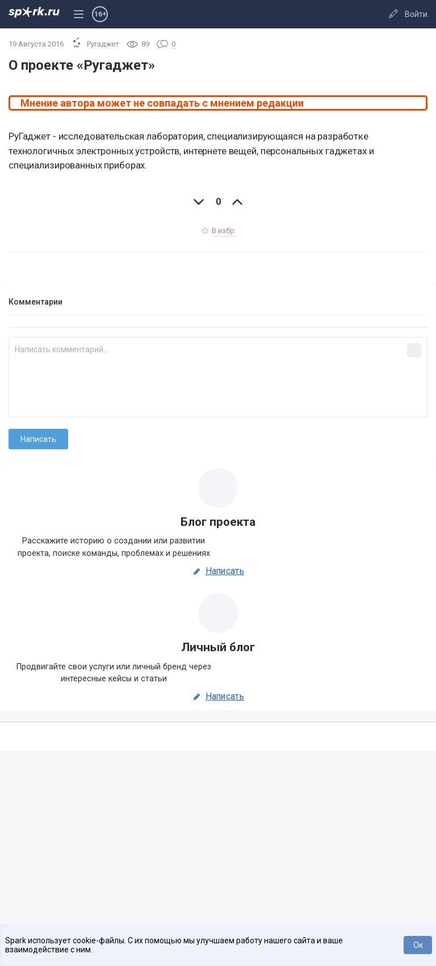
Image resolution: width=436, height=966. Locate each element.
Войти (416, 14)
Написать (218, 571)
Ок (418, 945)
